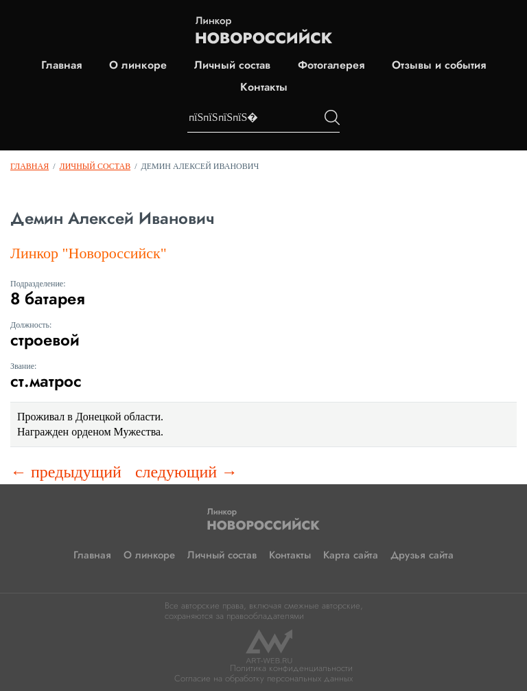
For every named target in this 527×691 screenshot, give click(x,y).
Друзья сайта (422, 555)
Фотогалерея (331, 65)
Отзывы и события (439, 65)
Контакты (264, 87)
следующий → (186, 472)
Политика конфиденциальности (291, 668)
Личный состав (232, 65)
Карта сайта (350, 555)
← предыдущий (65, 472)
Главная (61, 65)
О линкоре (138, 65)
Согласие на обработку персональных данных (263, 678)
